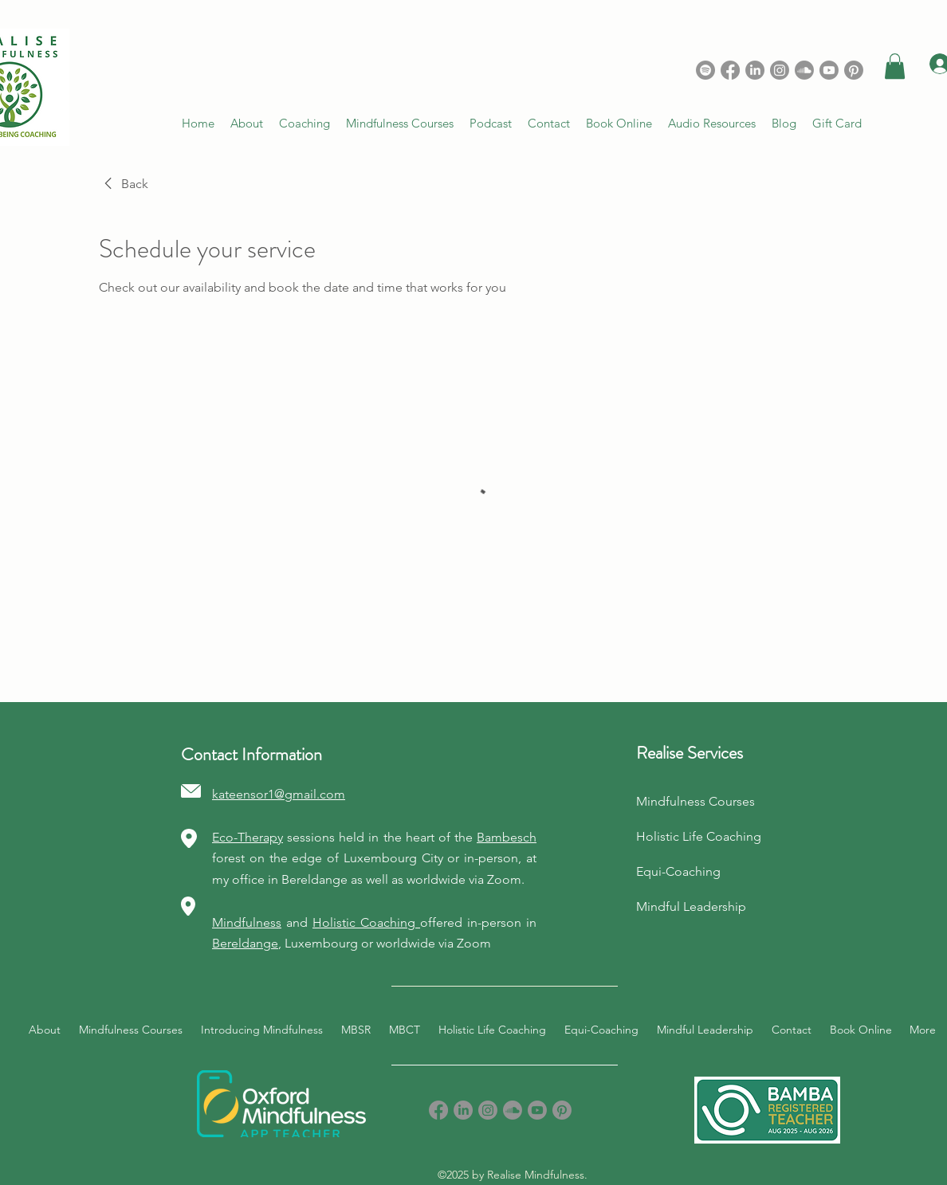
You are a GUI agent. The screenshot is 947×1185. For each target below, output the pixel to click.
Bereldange (245, 943)
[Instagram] (779, 70)
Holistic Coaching (366, 922)
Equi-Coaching (678, 871)
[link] (123, 184)
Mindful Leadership (691, 906)
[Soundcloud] (804, 70)
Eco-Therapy (247, 837)
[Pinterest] (562, 1110)
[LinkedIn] (754, 70)
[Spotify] (705, 70)
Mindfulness (246, 922)
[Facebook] (730, 70)
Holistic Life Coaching (698, 836)
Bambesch (506, 837)
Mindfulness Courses (695, 801)
